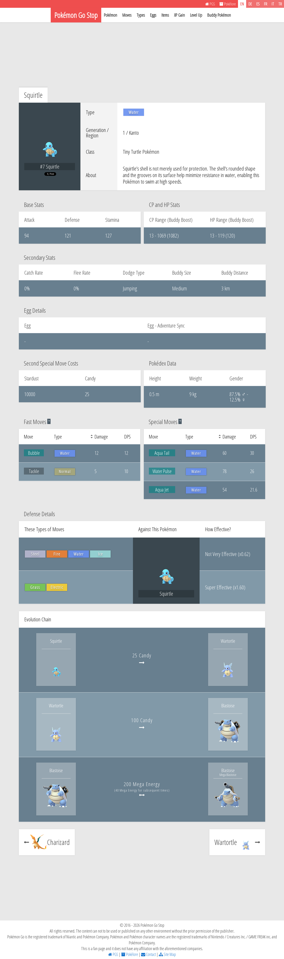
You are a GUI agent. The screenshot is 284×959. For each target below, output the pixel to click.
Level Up (196, 15)
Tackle (34, 471)
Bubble (34, 452)
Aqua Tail (161, 452)
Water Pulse (162, 471)
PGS (113, 954)
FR (265, 4)
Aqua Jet (162, 489)
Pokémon (110, 15)
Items (165, 15)
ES (258, 4)
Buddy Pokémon (219, 15)
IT (273, 4)
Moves (126, 15)
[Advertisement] (142, 55)
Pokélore (129, 954)
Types (141, 15)
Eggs (153, 15)
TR (280, 4)
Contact (148, 954)
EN (242, 4)
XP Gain (179, 15)
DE (250, 4)
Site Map (167, 954)
